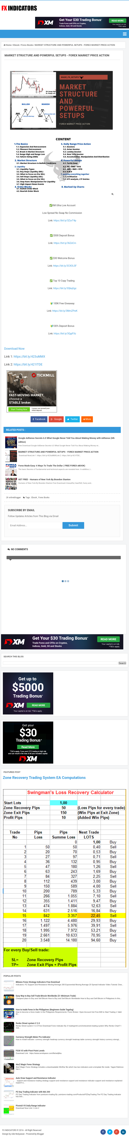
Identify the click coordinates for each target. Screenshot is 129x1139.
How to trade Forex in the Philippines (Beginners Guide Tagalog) (45, 1009)
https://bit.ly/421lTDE (28, 364)
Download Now (14, 348)
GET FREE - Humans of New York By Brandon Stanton (44, 479)
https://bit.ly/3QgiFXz (65, 333)
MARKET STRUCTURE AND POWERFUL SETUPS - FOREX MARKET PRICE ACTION (58, 452)
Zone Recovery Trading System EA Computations (44, 777)
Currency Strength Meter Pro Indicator (33, 1037)
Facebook (39, 419)
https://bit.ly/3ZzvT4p (65, 220)
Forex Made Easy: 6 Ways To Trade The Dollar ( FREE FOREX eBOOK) (51, 465)
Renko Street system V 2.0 (28, 1023)
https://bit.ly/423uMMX (29, 356)
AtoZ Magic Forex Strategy (28, 1064)
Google (56, 419)
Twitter (72, 419)
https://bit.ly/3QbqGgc (65, 288)
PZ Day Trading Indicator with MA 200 (33, 1092)
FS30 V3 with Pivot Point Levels (30, 1051)
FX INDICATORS (9, 1130)
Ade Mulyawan (18, 1134)
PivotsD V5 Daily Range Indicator (31, 1106)
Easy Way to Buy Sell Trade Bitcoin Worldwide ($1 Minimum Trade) (46, 996)
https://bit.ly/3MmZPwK (65, 310)
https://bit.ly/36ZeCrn (65, 243)
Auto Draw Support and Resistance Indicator (36, 1078)
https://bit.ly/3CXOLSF (65, 265)
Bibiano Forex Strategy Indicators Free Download (38, 982)
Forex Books (43, 497)
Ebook (34, 497)
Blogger (40, 1134)
